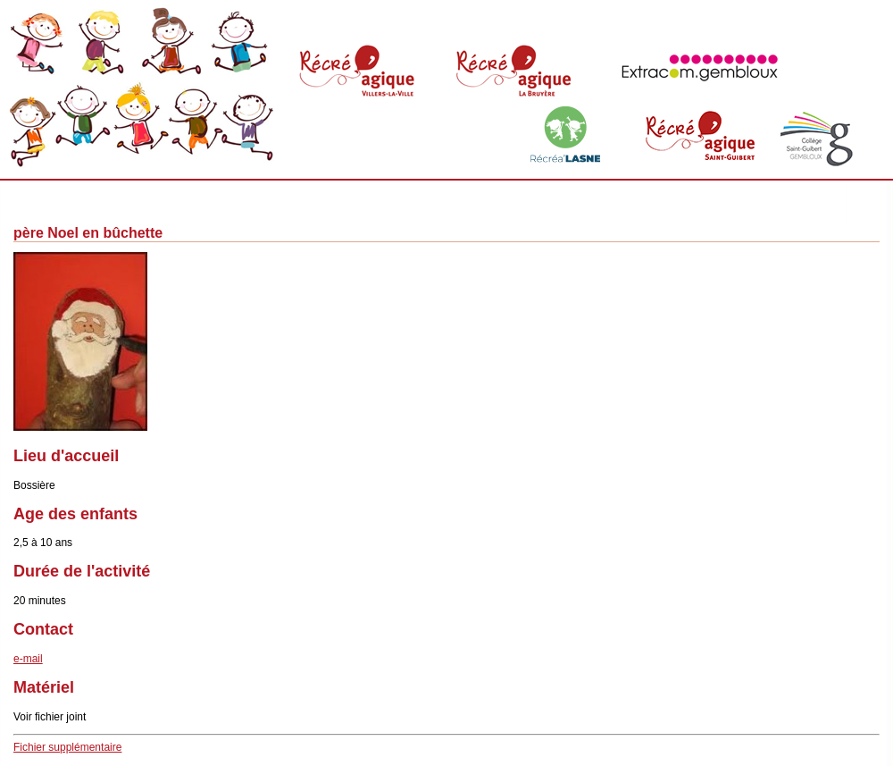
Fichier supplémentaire (67, 747)
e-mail (28, 658)
